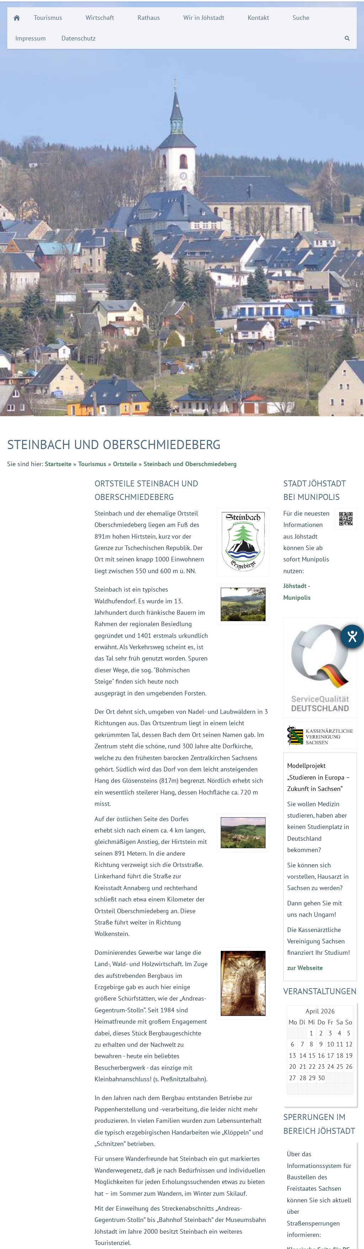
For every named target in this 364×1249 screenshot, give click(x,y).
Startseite (58, 464)
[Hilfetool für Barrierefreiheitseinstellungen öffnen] (352, 636)
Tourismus (92, 464)
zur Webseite (305, 968)
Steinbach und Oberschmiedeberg (190, 464)
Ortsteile (125, 464)
